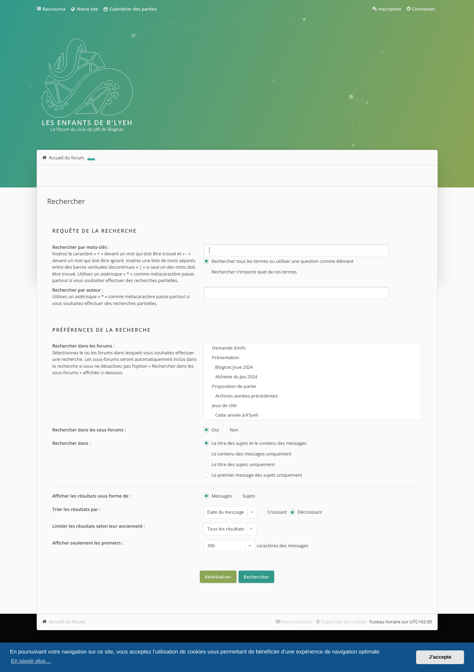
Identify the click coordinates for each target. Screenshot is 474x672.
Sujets (245, 496)
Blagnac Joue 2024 (312, 367)
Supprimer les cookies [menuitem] (344, 622)
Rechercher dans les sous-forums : (89, 430)
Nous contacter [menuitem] (297, 622)
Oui (211, 430)
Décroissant (306, 512)
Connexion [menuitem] (423, 9)
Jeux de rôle (312, 405)
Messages (218, 496)
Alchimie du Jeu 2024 (312, 376)
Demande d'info (312, 348)
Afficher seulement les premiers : (87, 543)
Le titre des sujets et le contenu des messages (255, 443)
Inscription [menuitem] (389, 9)
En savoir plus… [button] (31, 661)
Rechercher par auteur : (78, 290)
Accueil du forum (67, 622)
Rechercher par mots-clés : (80, 247)
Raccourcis (53, 9)
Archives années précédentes (312, 396)
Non (230, 430)
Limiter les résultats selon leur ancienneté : (98, 526)
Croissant (273, 512)
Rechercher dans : (71, 443)
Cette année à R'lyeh (312, 415)
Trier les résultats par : (76, 509)
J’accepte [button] (440, 657)
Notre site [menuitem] (84, 9)
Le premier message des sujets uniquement (253, 475)
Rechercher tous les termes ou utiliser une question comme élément (278, 261)
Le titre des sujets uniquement (239, 464)
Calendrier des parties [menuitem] (130, 9)
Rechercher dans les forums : (83, 346)
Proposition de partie (312, 386)
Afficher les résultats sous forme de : (91, 496)
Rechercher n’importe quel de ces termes (250, 272)
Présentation (312, 357)
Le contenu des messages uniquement (247, 454)
